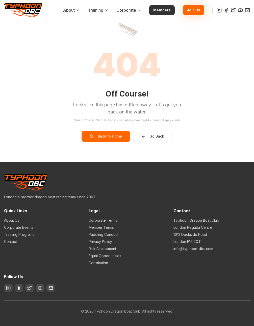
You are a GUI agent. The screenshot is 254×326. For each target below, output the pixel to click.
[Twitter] (233, 10)
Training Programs (19, 234)
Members (162, 10)
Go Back (152, 136)
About (71, 10)
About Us (11, 220)
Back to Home (106, 136)
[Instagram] (219, 10)
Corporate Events (18, 227)
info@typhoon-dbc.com (193, 248)
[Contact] (247, 10)
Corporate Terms (103, 220)
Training (98, 10)
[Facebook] (226, 10)
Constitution (98, 263)
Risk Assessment (102, 248)
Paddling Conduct (103, 234)
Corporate (128, 10)
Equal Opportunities (105, 256)
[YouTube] (240, 10)
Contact (10, 241)
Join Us (193, 10)
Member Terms (101, 227)
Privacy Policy (100, 241)
